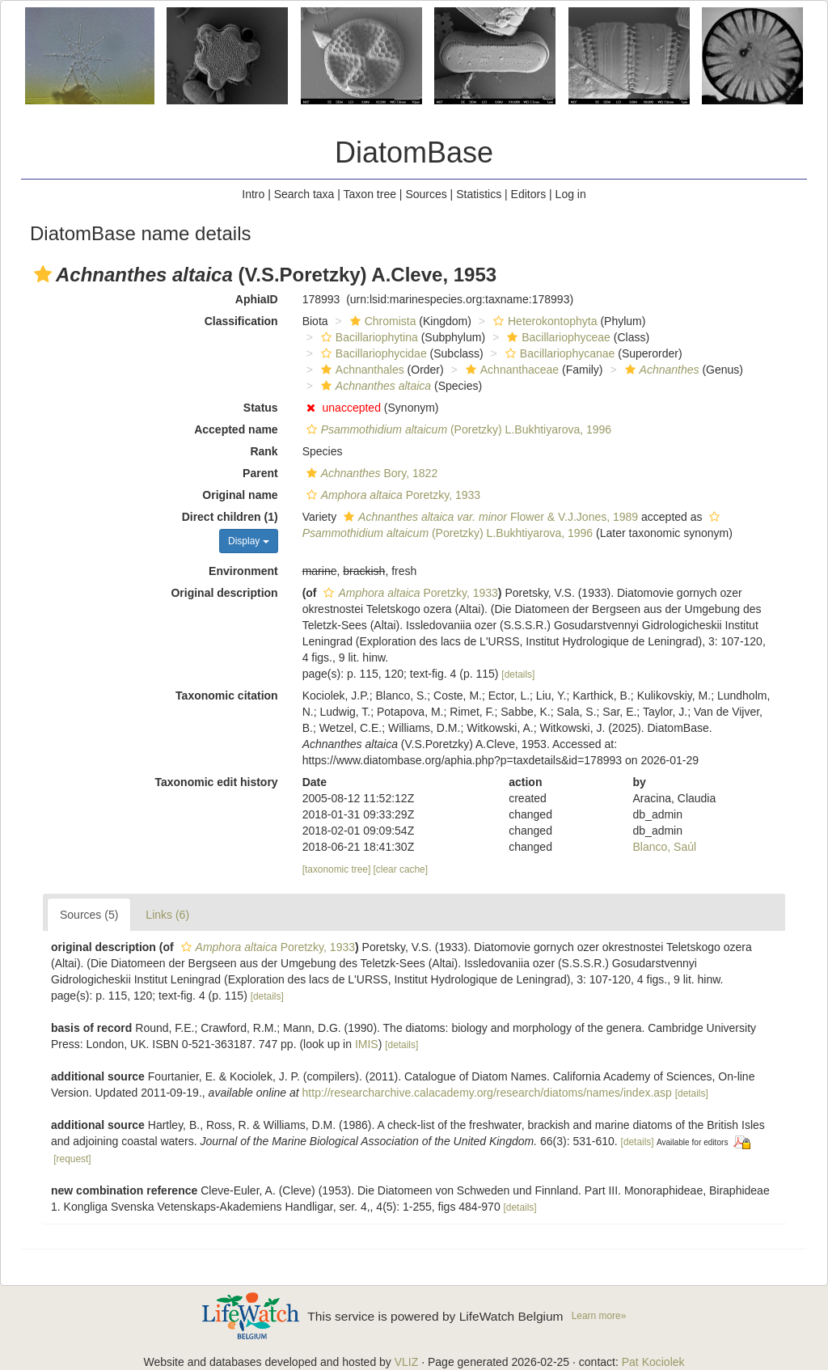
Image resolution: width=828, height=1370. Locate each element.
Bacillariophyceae (556, 337)
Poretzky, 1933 (391, 494)
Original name (239, 494)
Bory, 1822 (370, 473)
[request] (72, 1159)
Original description (224, 592)
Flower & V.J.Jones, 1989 (489, 516)
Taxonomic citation (226, 695)
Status (260, 407)
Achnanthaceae (510, 369)
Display (248, 541)
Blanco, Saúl (665, 846)
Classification (241, 321)
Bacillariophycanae (558, 353)
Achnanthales (360, 369)
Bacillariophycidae (372, 353)
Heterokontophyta (543, 321)
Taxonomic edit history (215, 782)
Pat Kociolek (653, 1361)
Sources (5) (89, 914)
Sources (425, 194)
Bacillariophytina (367, 337)
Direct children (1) (230, 516)
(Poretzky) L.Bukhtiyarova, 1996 (457, 429)
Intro (253, 194)
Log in (571, 194)
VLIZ (407, 1361)
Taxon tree (370, 194)
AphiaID (256, 299)
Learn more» (599, 1315)
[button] (43, 274)
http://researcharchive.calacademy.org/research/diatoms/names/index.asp (487, 1092)
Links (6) (167, 914)
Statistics (478, 194)
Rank (263, 451)
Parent (260, 473)
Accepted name (235, 429)
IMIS (366, 1044)
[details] (517, 674)
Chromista (381, 321)
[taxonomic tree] (336, 869)
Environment (243, 570)
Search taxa (304, 194)
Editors (529, 194)
